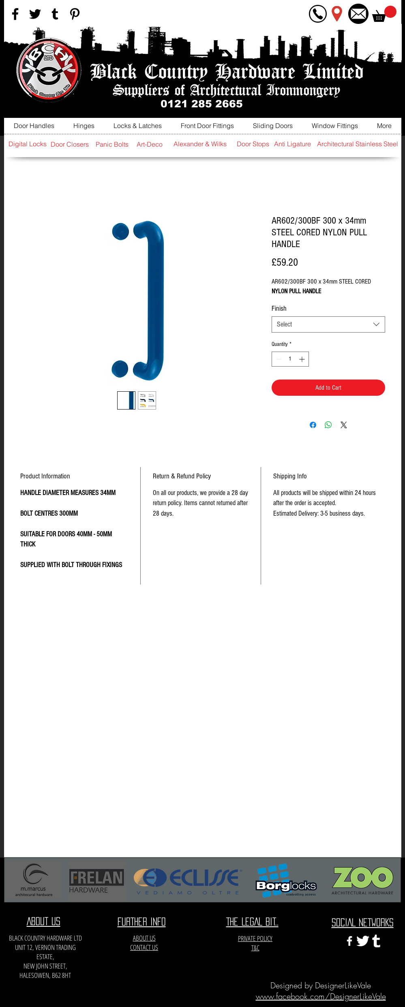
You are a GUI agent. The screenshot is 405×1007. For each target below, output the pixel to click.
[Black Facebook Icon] (15, 14)
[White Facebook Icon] (349, 940)
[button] (384, 14)
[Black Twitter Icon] (35, 14)
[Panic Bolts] (112, 144)
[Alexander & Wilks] (200, 144)
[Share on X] (344, 425)
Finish (279, 308)
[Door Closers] (69, 144)
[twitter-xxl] (362, 940)
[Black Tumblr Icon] (55, 14)
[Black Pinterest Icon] (75, 14)
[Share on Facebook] (313, 425)
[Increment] (303, 359)
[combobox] (328, 324)
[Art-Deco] (149, 144)
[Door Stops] (253, 144)
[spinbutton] (290, 359)
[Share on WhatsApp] (328, 425)
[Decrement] (278, 359)
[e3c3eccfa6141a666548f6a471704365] (376, 940)
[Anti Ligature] (292, 144)
